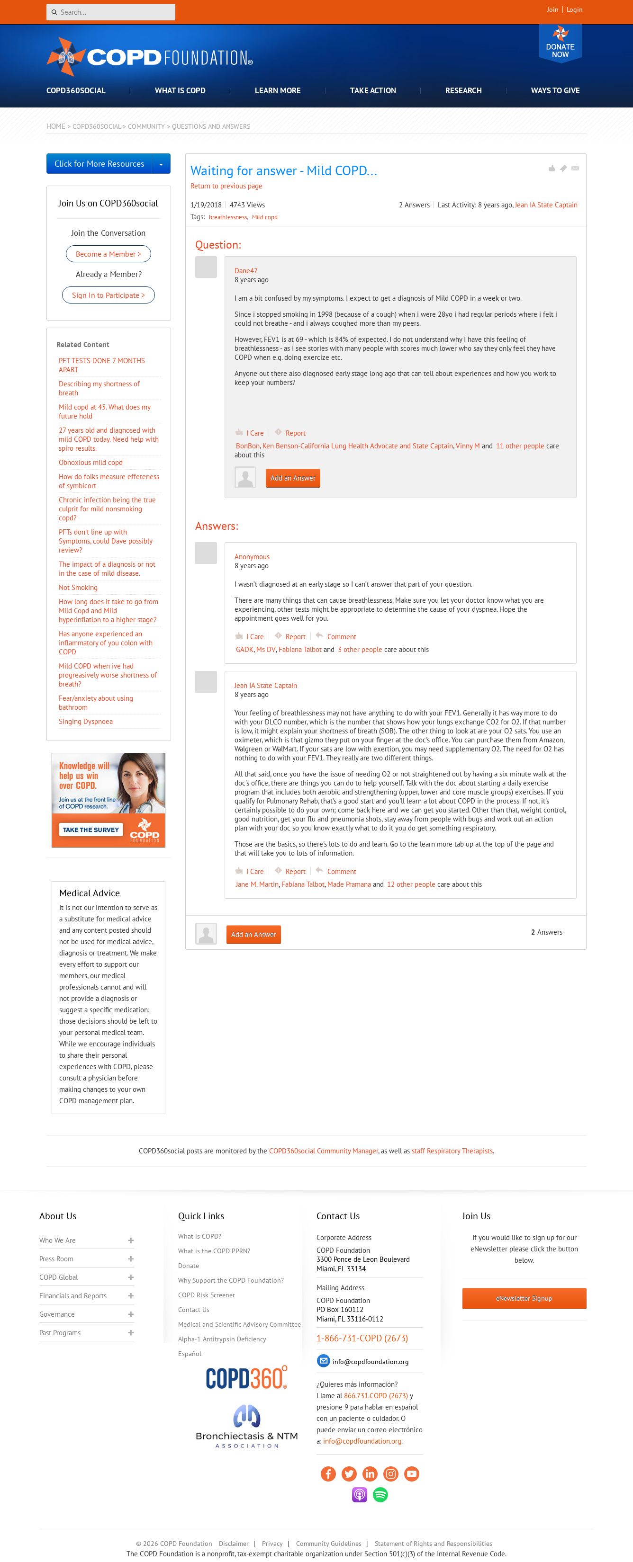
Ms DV (266, 649)
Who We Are (57, 1240)
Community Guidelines (329, 1543)
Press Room (56, 1258)
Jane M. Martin (257, 884)
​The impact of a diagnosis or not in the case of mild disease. (107, 569)
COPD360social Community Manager (323, 1150)
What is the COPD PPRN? (214, 1251)
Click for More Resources (99, 163)
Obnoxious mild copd (91, 462)
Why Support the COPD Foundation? (231, 1280)
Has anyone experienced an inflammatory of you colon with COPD (106, 642)
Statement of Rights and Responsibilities (433, 1543)
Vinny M (468, 445)
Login (575, 9)
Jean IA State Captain (546, 204)
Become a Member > (108, 254)
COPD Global (58, 1277)
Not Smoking (78, 587)
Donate (560, 43)
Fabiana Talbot (300, 649)
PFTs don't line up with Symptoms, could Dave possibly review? (105, 540)
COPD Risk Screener (206, 1295)
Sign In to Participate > (108, 295)
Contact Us (193, 1309)
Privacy (272, 1543)
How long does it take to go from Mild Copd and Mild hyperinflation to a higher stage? (108, 610)
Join (553, 9)
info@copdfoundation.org (362, 1441)
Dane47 (246, 270)
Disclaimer (234, 1543)
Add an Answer (293, 477)
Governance (57, 1314)
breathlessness (228, 217)
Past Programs (60, 1332)
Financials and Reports (73, 1295)
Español (189, 1353)
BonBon (248, 445)
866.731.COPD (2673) (376, 1395)
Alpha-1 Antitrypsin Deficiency (222, 1339)
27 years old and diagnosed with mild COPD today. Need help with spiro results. (109, 439)
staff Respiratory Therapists (452, 1150)
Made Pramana (349, 884)
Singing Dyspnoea (86, 721)
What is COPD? (199, 1236)
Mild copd (265, 217)
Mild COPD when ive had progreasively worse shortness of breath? (108, 674)
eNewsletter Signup (524, 1298)
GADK (244, 649)
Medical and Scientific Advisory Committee (239, 1324)
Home (55, 126)
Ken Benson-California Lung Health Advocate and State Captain (357, 445)
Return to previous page (226, 185)
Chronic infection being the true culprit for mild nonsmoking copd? (107, 508)
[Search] (110, 12)
